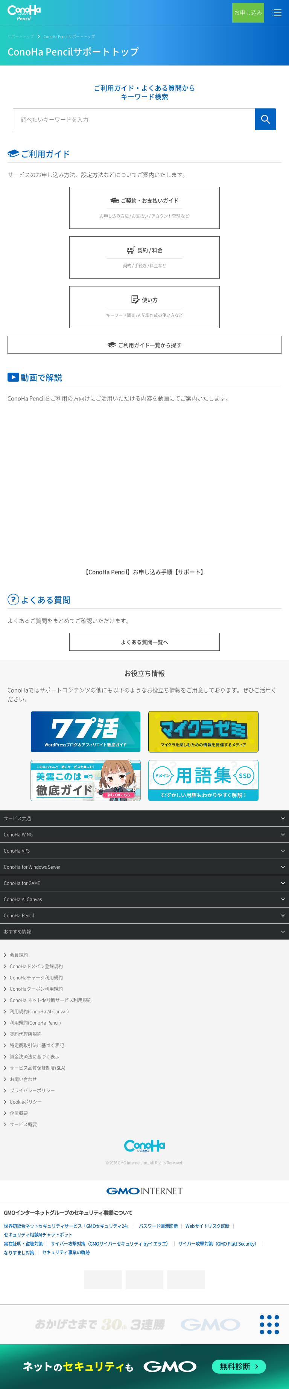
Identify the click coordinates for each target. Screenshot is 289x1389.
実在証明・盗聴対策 (23, 1243)
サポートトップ (21, 36)
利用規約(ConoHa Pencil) (35, 1022)
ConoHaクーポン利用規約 (36, 988)
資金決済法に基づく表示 (34, 1056)
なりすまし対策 (19, 1252)
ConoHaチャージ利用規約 (36, 977)
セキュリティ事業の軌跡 (66, 1252)
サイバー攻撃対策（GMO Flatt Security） (218, 1243)
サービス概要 (23, 1124)
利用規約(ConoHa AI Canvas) (39, 1011)
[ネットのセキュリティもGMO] (144, 1366)
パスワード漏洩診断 (158, 1226)
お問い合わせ (23, 1079)
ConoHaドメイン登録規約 (36, 966)
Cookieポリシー (26, 1101)
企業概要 (19, 1113)
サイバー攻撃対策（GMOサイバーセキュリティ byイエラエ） (110, 1243)
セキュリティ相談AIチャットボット (38, 1234)
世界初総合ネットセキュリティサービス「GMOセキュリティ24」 (67, 1226)
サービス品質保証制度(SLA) (37, 1068)
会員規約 (19, 955)
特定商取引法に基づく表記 (37, 1045)
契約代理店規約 (25, 1034)
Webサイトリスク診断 (208, 1226)
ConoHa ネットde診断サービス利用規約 (50, 1000)
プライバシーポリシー (32, 1090)
